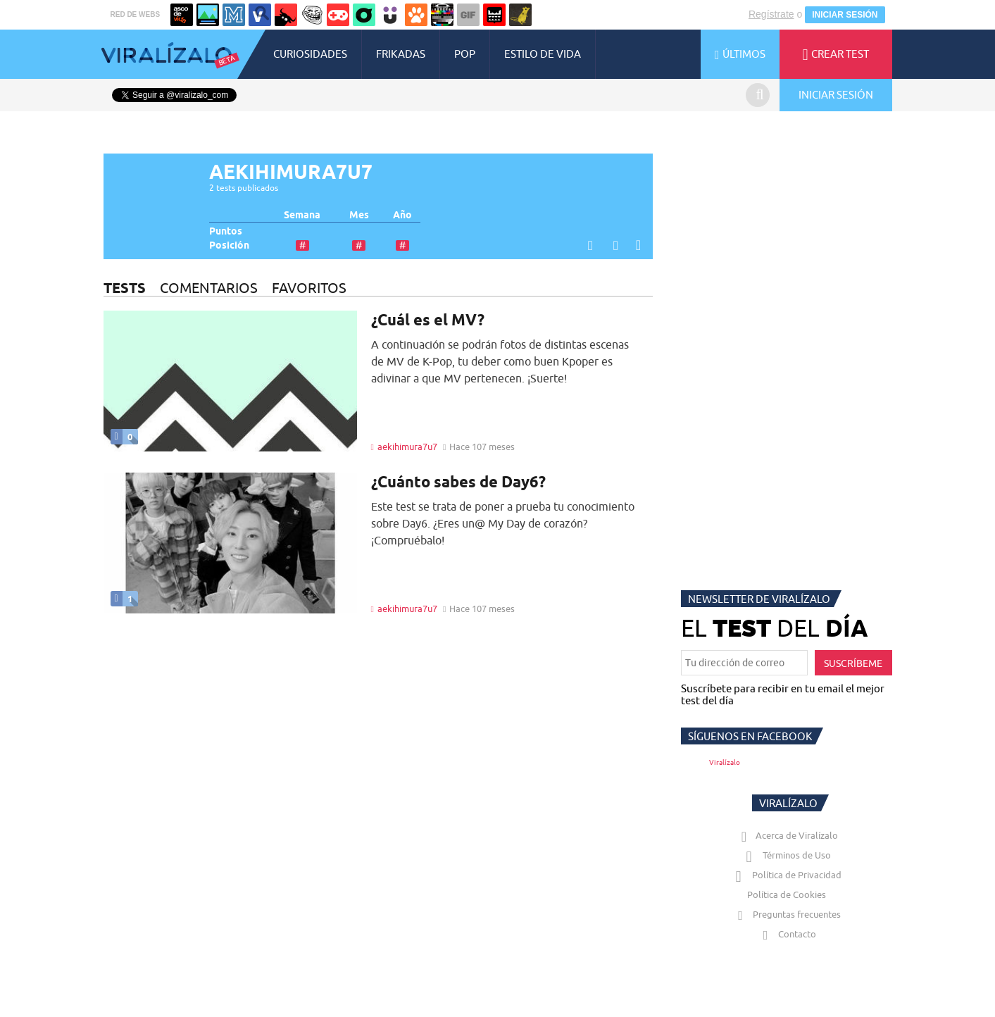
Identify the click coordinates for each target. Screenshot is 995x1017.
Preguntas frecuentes (786, 914)
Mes (359, 215)
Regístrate (771, 14)
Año (402, 215)
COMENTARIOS (209, 288)
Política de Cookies (786, 894)
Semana (302, 215)
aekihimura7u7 (407, 446)
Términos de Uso (786, 855)
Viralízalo (724, 762)
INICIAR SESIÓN (844, 15)
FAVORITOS (309, 288)
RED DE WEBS (136, 14)
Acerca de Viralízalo (786, 835)
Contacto (786, 934)
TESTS (125, 288)
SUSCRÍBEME (853, 663)
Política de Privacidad (786, 875)
